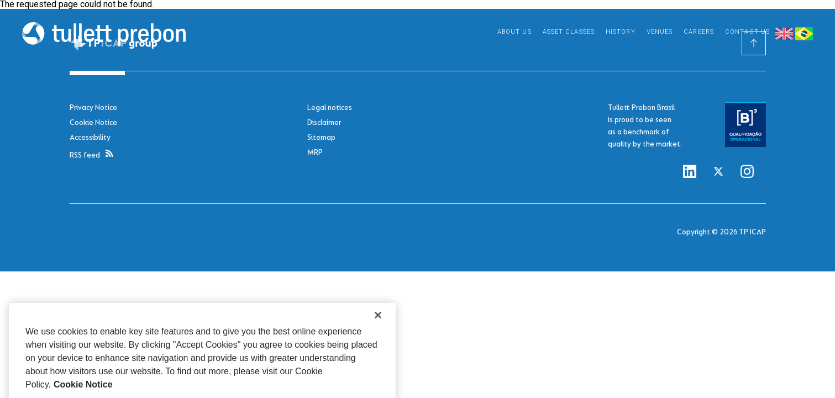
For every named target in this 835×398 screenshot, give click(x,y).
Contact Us (747, 31)
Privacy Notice (93, 107)
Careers (699, 31)
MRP (315, 152)
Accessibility (90, 137)
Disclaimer (324, 122)
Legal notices (329, 107)
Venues (660, 31)
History (621, 31)
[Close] (378, 324)
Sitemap (321, 137)
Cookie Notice (93, 122)
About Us (514, 31)
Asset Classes (569, 31)
